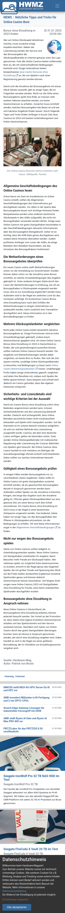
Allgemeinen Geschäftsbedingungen (35, 527)
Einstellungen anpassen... (16, 899)
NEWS (7, 17)
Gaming (9, 676)
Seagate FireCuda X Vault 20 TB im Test (30, 849)
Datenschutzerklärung (14, 891)
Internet (20, 676)
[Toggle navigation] (57, 5)
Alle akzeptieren (17, 907)
